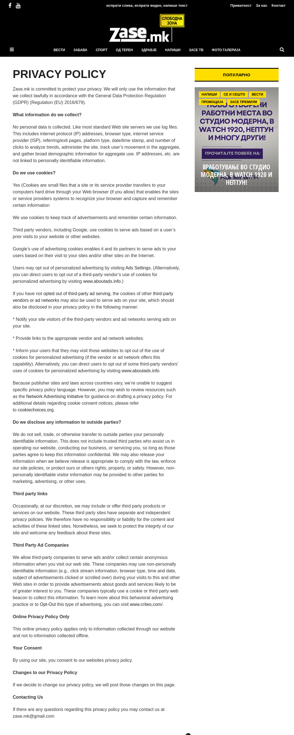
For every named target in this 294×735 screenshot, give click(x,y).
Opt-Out (48, 604)
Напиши (172, 50)
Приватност (241, 5)
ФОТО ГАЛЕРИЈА (226, 50)
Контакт (279, 5)
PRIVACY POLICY (59, 74)
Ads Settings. (138, 267)
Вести (59, 50)
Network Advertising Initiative (55, 396)
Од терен (124, 50)
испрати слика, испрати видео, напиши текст (146, 5)
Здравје (149, 50)
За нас (261, 5)
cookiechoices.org (35, 409)
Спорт (101, 50)
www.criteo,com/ (146, 604)
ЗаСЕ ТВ (196, 50)
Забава (80, 50)
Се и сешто (234, 94)
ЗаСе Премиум (243, 102)
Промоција (213, 102)
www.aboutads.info (102, 281)
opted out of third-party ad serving (76, 293)
